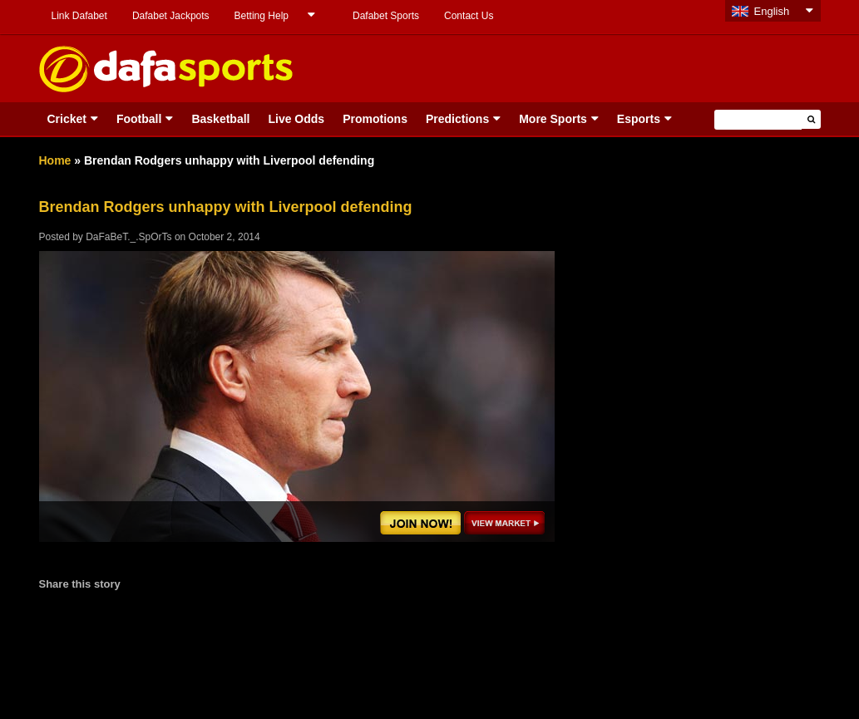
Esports (638, 119)
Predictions (457, 119)
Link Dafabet (79, 16)
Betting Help (261, 16)
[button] (811, 119)
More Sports (553, 119)
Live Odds (296, 119)
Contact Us (468, 16)
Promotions (375, 119)
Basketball (220, 119)
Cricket (66, 119)
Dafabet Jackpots (171, 16)
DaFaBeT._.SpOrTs (128, 237)
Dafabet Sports (386, 16)
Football (138, 119)
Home (55, 160)
